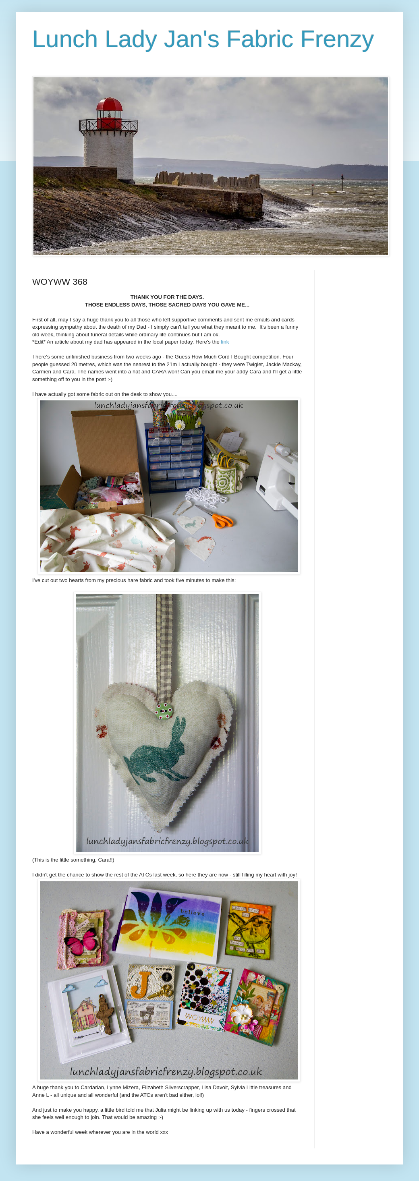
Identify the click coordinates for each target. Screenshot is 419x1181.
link (225, 342)
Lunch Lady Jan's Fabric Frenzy (203, 38)
